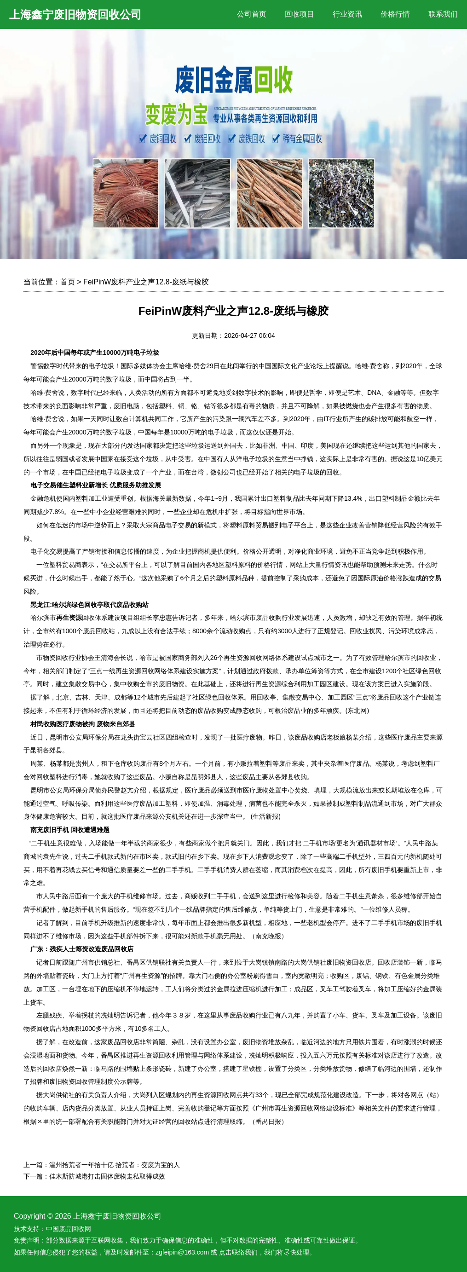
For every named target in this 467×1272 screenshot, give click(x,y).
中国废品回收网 (68, 1228)
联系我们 (443, 14)
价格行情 (395, 14)
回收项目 (299, 14)
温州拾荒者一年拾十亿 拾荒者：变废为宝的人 (114, 1164)
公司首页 (251, 14)
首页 (67, 282)
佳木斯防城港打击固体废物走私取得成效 (107, 1176)
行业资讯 (347, 14)
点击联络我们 (238, 1252)
